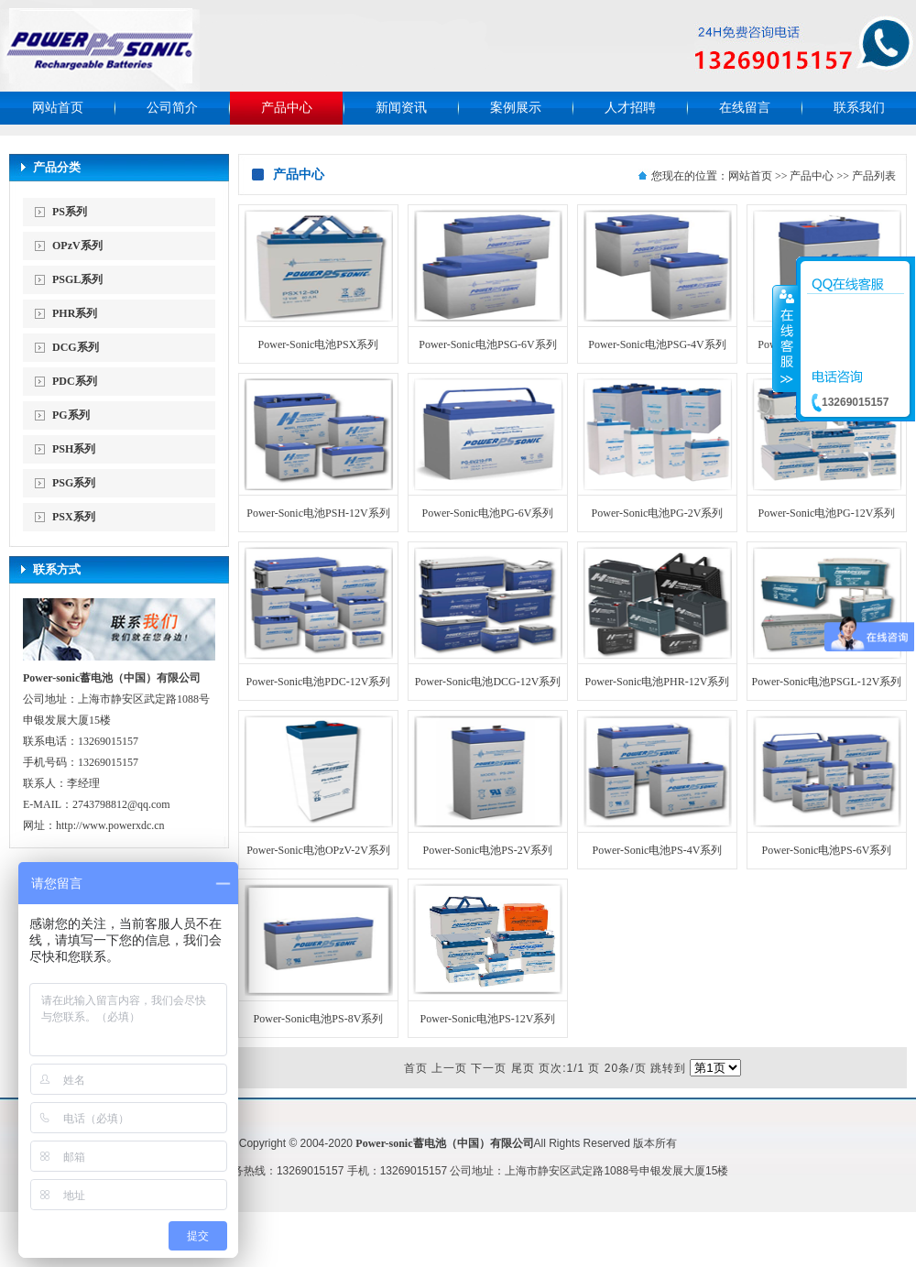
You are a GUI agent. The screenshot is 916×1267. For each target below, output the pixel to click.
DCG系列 (75, 347)
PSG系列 (73, 482)
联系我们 (859, 108)
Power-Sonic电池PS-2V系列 (488, 850)
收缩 (785, 338)
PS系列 (69, 211)
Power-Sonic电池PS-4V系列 (658, 850)
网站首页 (57, 108)
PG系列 (71, 415)
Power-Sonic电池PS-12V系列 (488, 1018)
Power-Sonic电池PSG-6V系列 (487, 344)
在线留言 (744, 108)
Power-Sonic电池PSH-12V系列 (317, 513)
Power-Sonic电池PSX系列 (318, 344)
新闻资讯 (401, 108)
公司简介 (172, 108)
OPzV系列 (77, 245)
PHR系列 (74, 313)
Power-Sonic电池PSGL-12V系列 (827, 681)
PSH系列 (73, 448)
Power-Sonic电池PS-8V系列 (319, 1018)
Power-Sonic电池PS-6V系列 (827, 850)
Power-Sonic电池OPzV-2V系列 (318, 850)
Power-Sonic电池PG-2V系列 (658, 513)
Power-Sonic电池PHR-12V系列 (657, 681)
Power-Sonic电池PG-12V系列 (827, 513)
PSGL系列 (77, 279)
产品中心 (286, 108)
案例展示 (515, 108)
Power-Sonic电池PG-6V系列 (488, 513)
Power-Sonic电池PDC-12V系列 (318, 681)
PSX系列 (73, 516)
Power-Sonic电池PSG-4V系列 (656, 344)
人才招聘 (630, 108)
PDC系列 (74, 381)
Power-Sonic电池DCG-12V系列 (488, 681)
